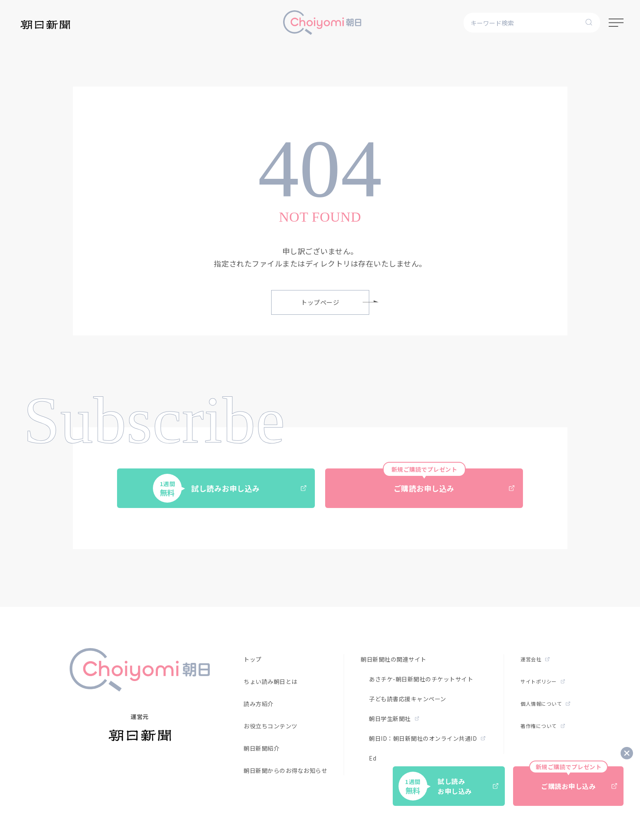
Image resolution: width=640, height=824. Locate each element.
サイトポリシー (542, 681)
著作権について (542, 725)
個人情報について (545, 703)
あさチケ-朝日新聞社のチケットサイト (421, 679)
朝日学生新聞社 (394, 718)
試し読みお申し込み (230, 488)
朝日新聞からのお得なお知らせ (285, 770)
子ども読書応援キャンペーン (407, 699)
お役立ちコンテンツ (271, 726)
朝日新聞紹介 (261, 748)
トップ (253, 659)
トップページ (335, 302)
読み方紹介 (259, 704)
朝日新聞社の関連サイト (394, 659)
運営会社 (535, 658)
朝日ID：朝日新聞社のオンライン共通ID (427, 738)
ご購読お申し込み (449, 481)
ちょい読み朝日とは (271, 681)
